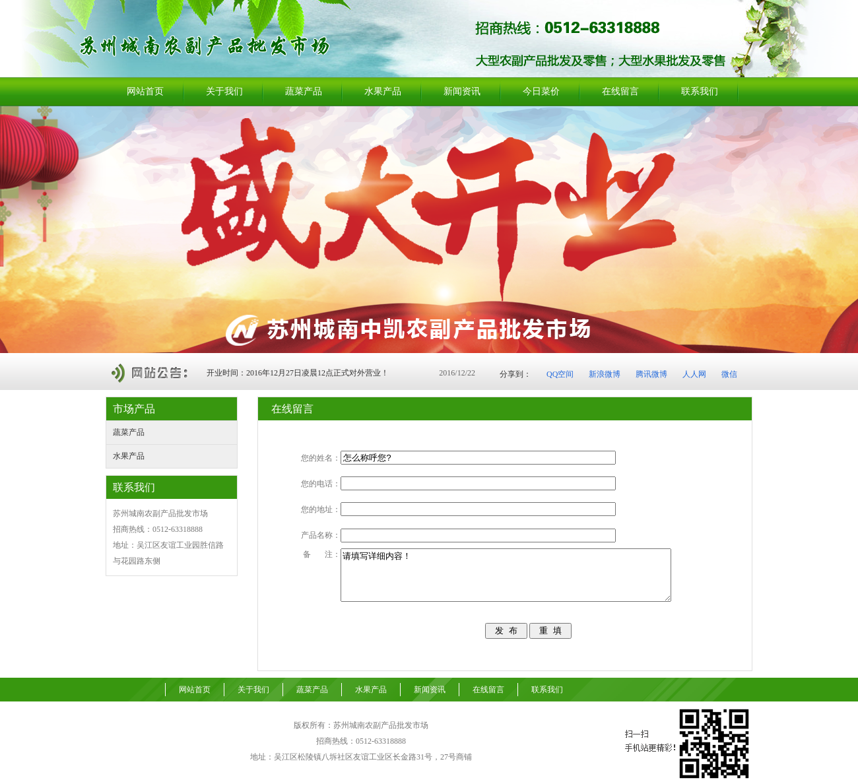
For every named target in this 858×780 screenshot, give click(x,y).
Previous (10, 229)
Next (844, 229)
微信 (729, 374)
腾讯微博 (651, 374)
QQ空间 (560, 374)
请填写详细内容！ (526, 572)
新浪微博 (604, 374)
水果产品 (129, 456)
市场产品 (134, 408)
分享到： (515, 374)
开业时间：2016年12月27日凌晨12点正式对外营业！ (298, 372)
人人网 (694, 374)
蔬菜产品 (129, 432)
